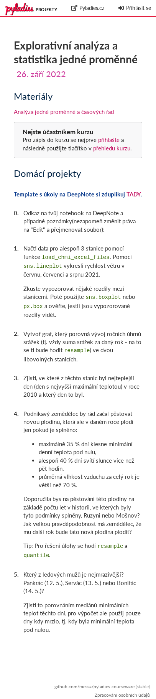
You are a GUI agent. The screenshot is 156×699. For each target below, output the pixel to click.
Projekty (46, 9)
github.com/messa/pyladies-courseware (94, 686)
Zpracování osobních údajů (122, 695)
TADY (133, 194)
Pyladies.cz (87, 8)
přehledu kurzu (111, 148)
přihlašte (109, 139)
